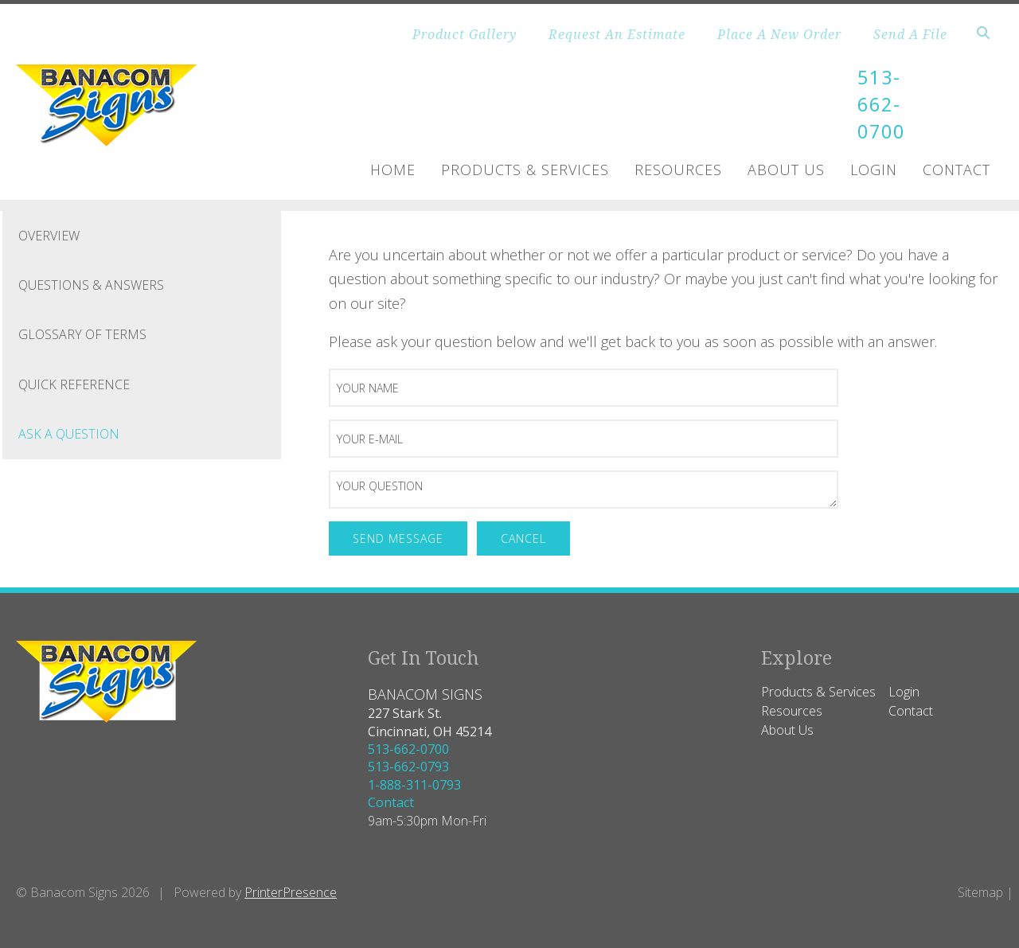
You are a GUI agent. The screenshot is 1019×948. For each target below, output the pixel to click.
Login (873, 168)
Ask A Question (68, 433)
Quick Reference (74, 383)
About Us (786, 168)
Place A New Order (779, 34)
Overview (49, 234)
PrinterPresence (290, 890)
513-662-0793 (408, 765)
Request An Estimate (617, 34)
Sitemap (980, 890)
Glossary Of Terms (82, 333)
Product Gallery (464, 34)
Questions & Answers (91, 283)
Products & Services (525, 168)
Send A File (910, 34)
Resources (678, 168)
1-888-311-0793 (414, 783)
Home (393, 168)
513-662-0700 (881, 103)
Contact (956, 168)
